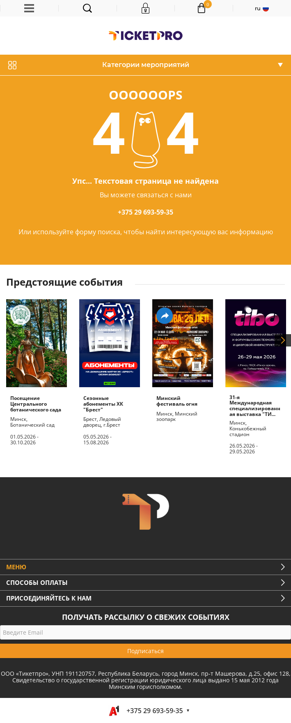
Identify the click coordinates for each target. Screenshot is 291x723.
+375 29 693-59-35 (145, 212)
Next (283, 340)
